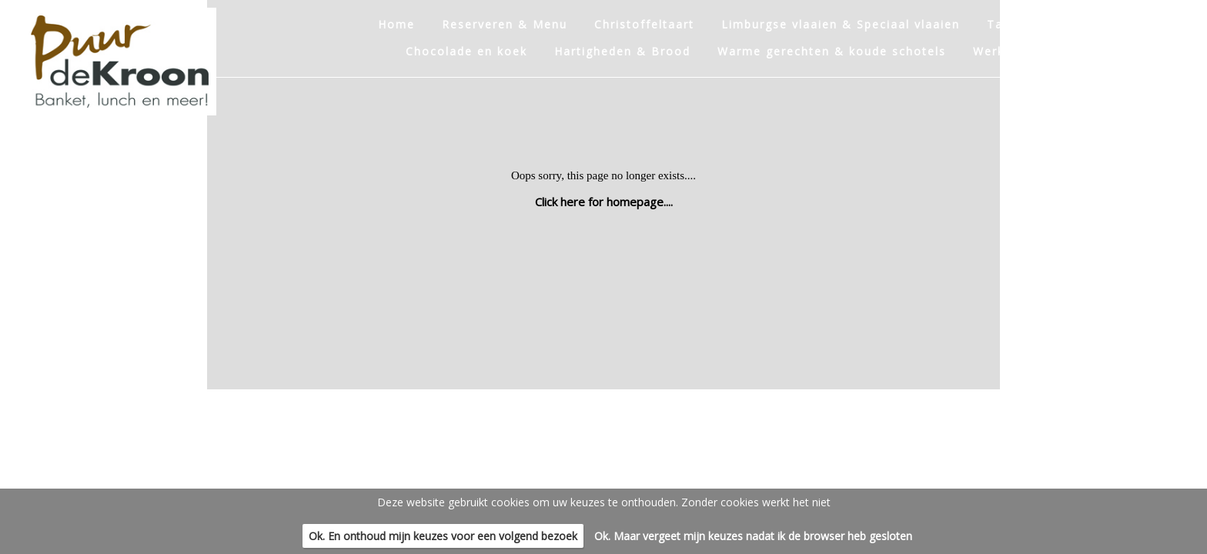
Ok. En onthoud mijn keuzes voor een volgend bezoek (443, 536)
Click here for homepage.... (604, 201)
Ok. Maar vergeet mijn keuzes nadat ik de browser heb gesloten (753, 536)
